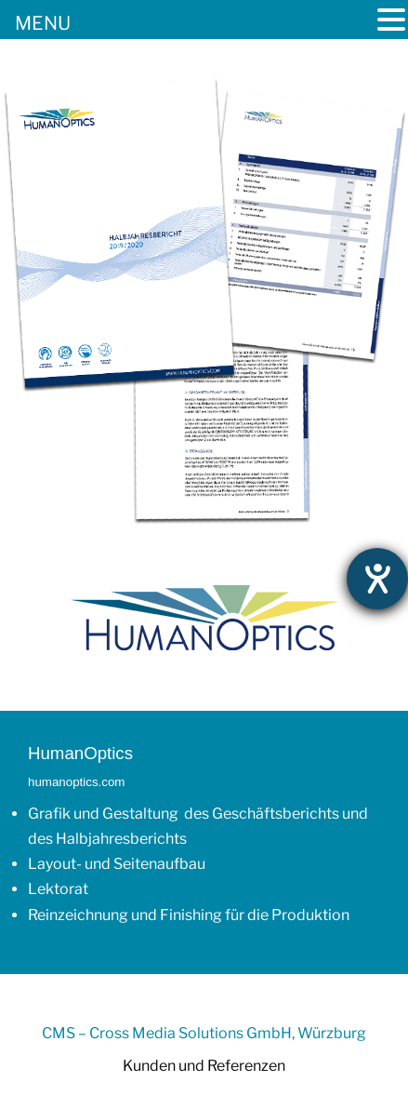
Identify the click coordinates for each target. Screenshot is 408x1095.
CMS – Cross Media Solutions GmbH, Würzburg (204, 1033)
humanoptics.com (76, 782)
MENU (43, 23)
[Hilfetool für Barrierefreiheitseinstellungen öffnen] (377, 578)
